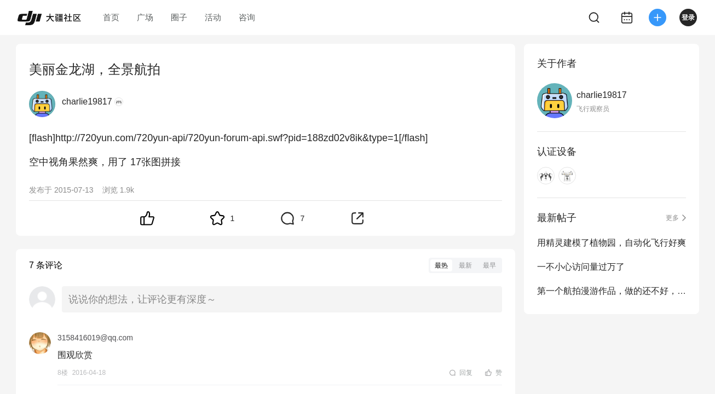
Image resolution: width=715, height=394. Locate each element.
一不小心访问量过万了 (581, 266)
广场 (145, 17)
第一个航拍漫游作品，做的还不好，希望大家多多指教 (611, 291)
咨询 (247, 17)
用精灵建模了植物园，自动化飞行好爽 (611, 242)
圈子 (179, 17)
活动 (213, 17)
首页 (111, 17)
